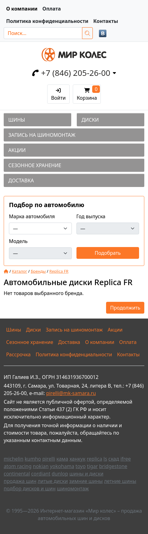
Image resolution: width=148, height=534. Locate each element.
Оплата (51, 8)
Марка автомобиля (32, 216)
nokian (41, 466)
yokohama (62, 466)
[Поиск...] (43, 33)
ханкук (77, 458)
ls (105, 458)
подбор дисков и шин (30, 488)
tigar (92, 466)
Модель (18, 241)
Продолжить (125, 307)
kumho (33, 458)
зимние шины (86, 481)
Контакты (105, 21)
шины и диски (86, 473)
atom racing (17, 466)
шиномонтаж (72, 488)
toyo (81, 466)
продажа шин (20, 481)
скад (114, 458)
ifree (125, 458)
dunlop (59, 473)
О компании (21, 8)
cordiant (40, 473)
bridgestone (113, 466)
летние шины (120, 481)
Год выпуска (90, 216)
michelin (13, 458)
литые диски (53, 481)
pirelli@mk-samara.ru (71, 393)
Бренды (38, 271)
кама (62, 458)
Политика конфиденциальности (47, 21)
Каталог (19, 271)
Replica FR (58, 271)
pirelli (48, 458)
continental (17, 473)
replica (94, 458)
